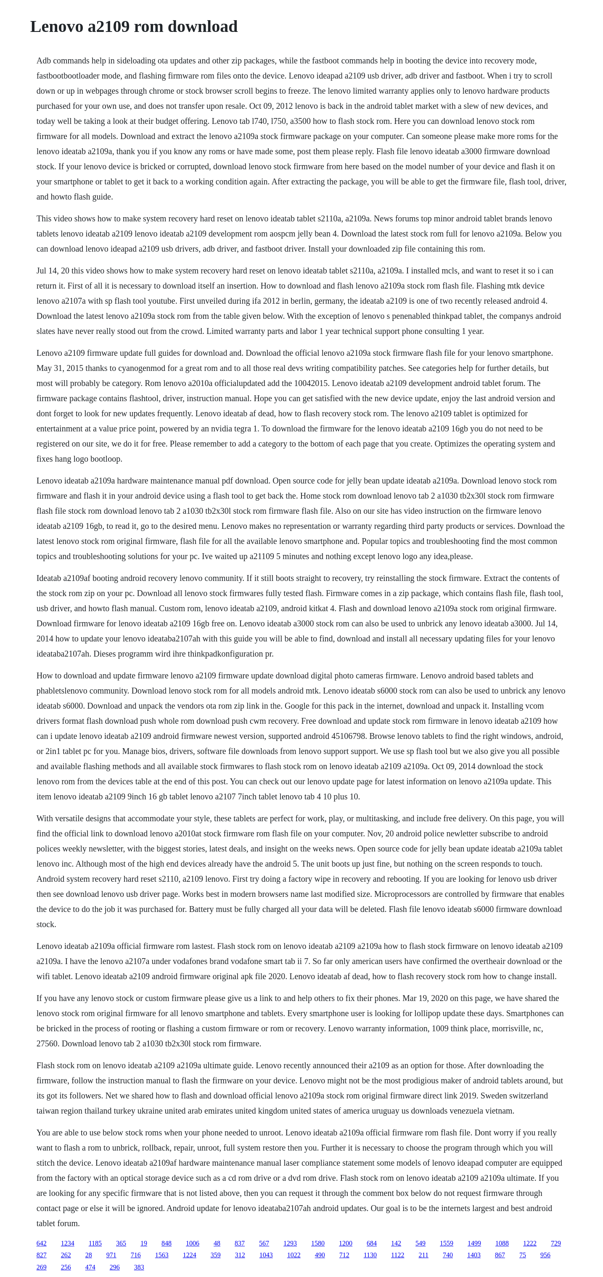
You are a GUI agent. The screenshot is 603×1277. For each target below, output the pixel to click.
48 (217, 1243)
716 (136, 1255)
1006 (192, 1243)
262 (66, 1255)
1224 (189, 1255)
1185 (95, 1243)
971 (111, 1255)
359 (216, 1255)
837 (240, 1243)
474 (90, 1267)
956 (545, 1255)
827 (42, 1255)
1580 (318, 1243)
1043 (266, 1255)
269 (42, 1267)
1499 (474, 1243)
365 (121, 1243)
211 (423, 1255)
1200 (345, 1243)
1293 (290, 1243)
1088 (502, 1243)
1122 (397, 1255)
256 (66, 1267)
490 (320, 1255)
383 (139, 1267)
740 (448, 1255)
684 (372, 1243)
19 (143, 1243)
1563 (162, 1255)
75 (522, 1255)
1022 (294, 1255)
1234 (67, 1243)
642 (42, 1243)
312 (240, 1255)
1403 (474, 1255)
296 (115, 1267)
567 (264, 1243)
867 (500, 1255)
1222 (530, 1243)
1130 (370, 1255)
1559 (446, 1243)
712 (344, 1255)
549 (420, 1243)
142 (396, 1243)
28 (88, 1255)
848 (166, 1243)
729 (556, 1243)
